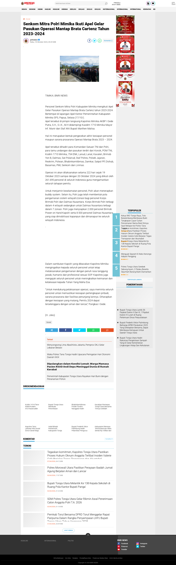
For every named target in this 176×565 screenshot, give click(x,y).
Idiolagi (89, 9)
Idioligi (98, 9)
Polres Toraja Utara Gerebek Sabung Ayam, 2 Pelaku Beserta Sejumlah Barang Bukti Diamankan (137, 269)
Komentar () (108, 41)
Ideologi (80, 9)
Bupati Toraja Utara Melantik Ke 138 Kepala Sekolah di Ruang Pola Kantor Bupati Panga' (77, 486)
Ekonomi (33, 9)
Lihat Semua (68, 530)
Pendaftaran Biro (84, 558)
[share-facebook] (89, 41)
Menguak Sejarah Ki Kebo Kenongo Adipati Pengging (136, 253)
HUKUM (42, 9)
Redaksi (74, 558)
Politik (71, 541)
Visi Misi (66, 558)
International (149, 9)
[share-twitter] (94, 41)
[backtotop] (88, 535)
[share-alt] (51, 330)
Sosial (28, 19)
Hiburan (70, 9)
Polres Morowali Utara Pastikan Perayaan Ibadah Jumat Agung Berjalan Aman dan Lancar (80, 470)
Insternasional (119, 9)
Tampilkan (108, 439)
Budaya (25, 9)
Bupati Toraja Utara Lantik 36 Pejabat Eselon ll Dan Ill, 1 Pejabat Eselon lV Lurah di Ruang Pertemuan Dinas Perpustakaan (134, 311)
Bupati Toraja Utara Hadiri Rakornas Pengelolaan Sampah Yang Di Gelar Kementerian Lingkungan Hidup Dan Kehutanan (134, 339)
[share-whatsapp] (100, 41)
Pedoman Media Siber (101, 558)
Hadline (51, 9)
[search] (81, 3)
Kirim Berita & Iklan (118, 558)
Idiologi (107, 9)
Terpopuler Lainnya (134, 277)
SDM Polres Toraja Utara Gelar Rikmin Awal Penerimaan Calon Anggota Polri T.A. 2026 (77, 501)
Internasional (134, 9)
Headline (61, 9)
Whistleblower (56, 558)
